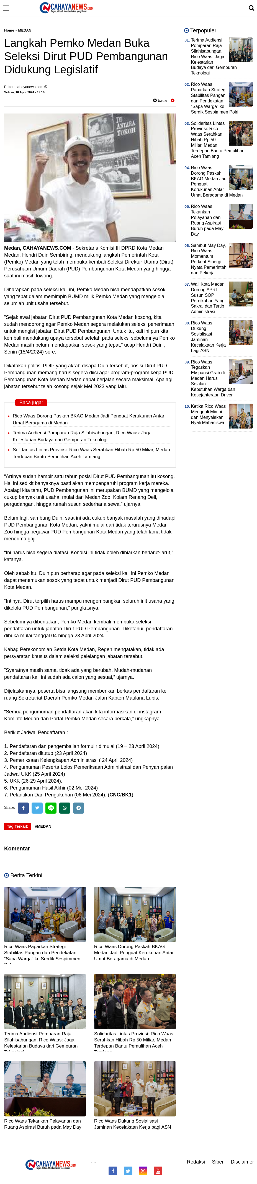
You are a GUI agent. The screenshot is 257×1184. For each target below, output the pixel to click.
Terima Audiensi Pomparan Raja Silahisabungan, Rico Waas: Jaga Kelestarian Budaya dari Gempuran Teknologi (214, 56)
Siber (218, 1162)
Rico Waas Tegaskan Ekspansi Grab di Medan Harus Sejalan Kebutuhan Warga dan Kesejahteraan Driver (213, 378)
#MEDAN (43, 826)
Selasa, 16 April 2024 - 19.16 (24, 92)
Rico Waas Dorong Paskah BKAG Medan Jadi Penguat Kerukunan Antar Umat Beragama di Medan (134, 952)
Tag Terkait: (17, 826)
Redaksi (196, 1162)
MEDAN (25, 30)
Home (9, 30)
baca (160, 100)
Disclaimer (242, 1162)
